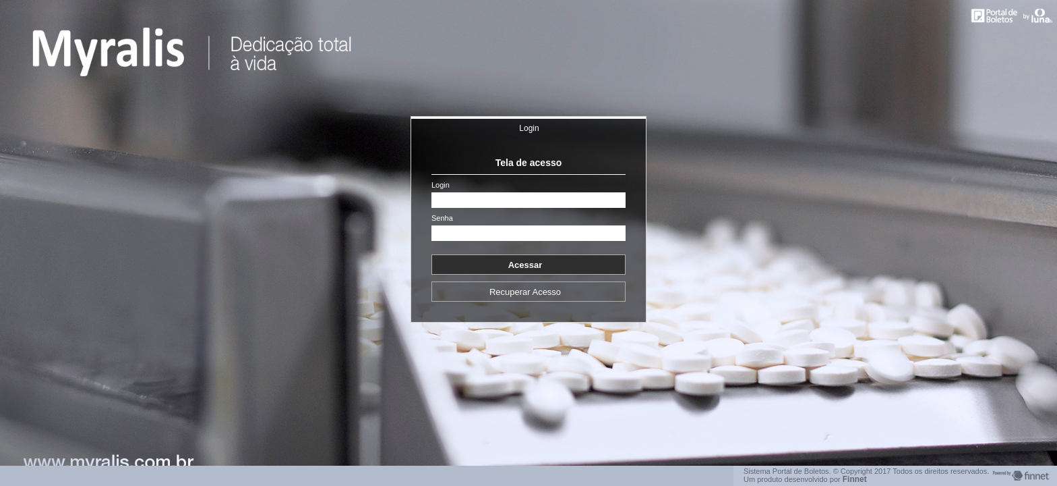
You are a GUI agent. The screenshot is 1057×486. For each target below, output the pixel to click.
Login (529, 128)
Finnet (855, 479)
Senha (442, 218)
